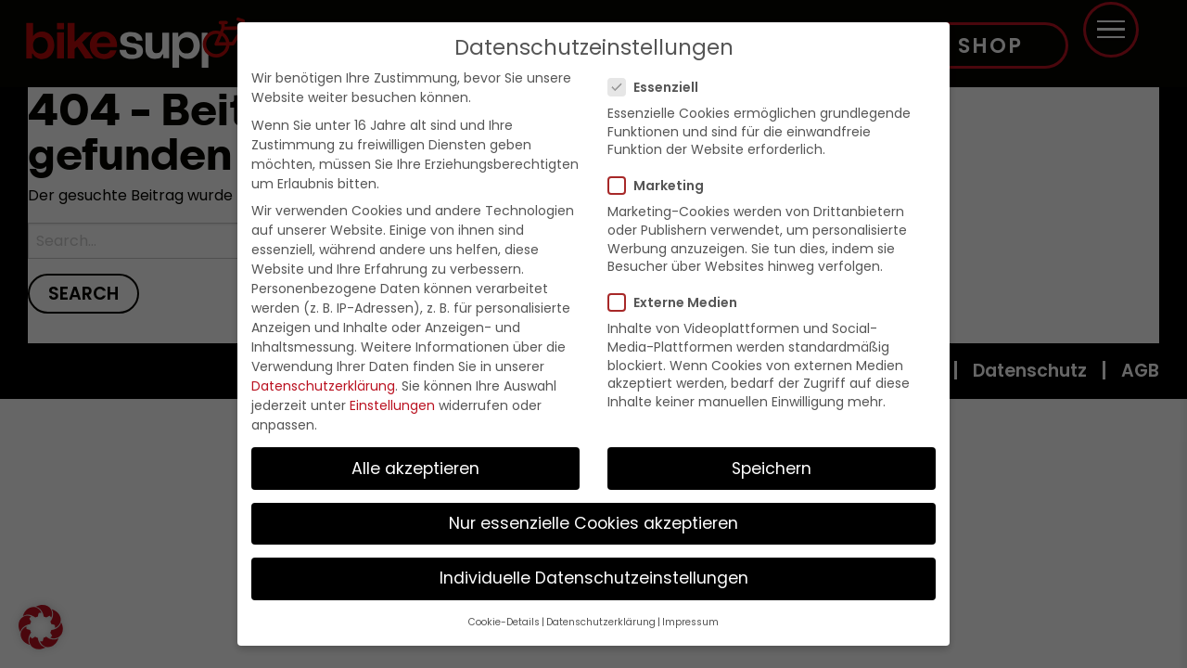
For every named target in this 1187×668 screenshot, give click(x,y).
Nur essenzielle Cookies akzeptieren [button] (593, 523)
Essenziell (658, 87)
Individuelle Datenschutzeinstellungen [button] (594, 578)
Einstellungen (392, 405)
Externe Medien (678, 302)
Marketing (661, 185)
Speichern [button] (771, 468)
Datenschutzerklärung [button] (601, 622)
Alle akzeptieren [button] (415, 468)
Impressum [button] (690, 622)
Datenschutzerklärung (323, 386)
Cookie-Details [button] (504, 622)
